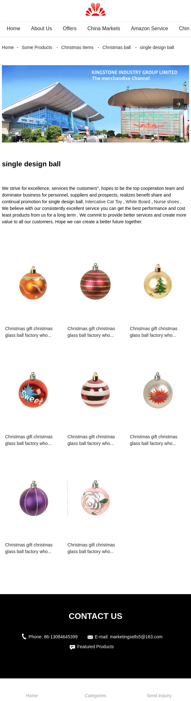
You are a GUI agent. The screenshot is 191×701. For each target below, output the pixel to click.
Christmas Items (77, 47)
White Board (138, 201)
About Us (41, 28)
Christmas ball (117, 47)
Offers (69, 28)
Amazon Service (149, 28)
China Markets (103, 28)
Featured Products (95, 646)
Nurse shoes (166, 201)
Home (13, 28)
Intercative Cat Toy (103, 201)
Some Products (37, 47)
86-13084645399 (61, 636)
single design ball (157, 47)
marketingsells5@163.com (136, 636)
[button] (178, 104)
